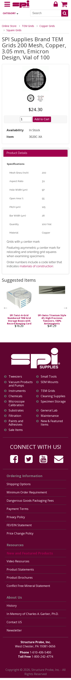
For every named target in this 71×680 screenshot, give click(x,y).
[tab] (35, 153)
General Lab (49, 410)
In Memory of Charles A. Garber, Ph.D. (33, 614)
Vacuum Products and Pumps (21, 383)
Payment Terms (17, 509)
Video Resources (18, 561)
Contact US (14, 622)
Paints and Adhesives (16, 422)
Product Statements (20, 569)
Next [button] (65, 307)
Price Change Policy (20, 533)
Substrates (16, 410)
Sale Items (16, 430)
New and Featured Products (30, 553)
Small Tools (49, 376)
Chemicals (15, 396)
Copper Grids (47, 26)
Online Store (9, 26)
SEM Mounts (49, 382)
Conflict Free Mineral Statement (28, 586)
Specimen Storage (53, 401)
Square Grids (13, 30)
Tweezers (15, 376)
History (12, 606)
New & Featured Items (52, 422)
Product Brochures (20, 578)
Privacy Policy (16, 517)
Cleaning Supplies (53, 396)
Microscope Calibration (17, 403)
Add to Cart (41, 119)
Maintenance (50, 416)
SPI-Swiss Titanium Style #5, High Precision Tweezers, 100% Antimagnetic (52, 319)
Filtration (15, 416)
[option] (19, 308)
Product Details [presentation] (16, 153)
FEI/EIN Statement (19, 525)
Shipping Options (19, 484)
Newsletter (14, 630)
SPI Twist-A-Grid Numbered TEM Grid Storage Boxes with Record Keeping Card (19, 319)
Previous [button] (5, 307)
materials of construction (36, 266)
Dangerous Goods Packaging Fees (30, 501)
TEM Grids (28, 26)
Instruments (17, 391)
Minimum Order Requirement (27, 492)
